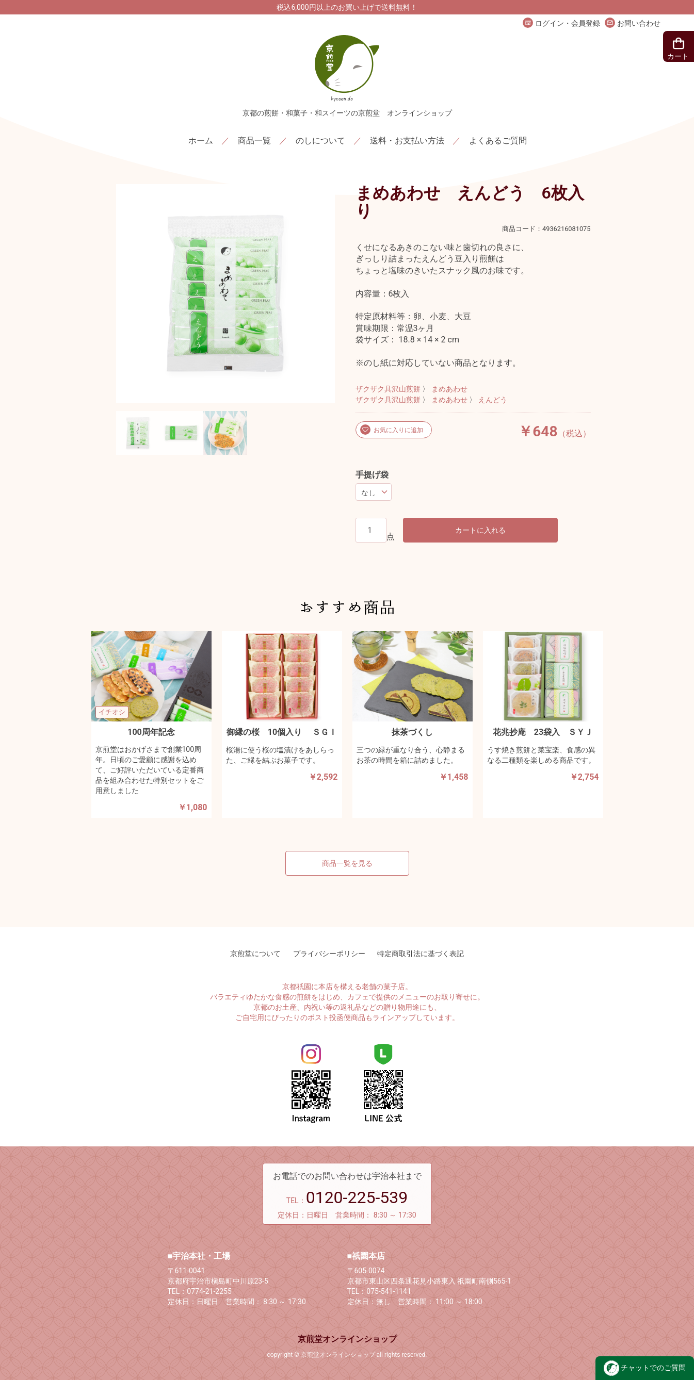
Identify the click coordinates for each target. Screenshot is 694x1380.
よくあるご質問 (498, 140)
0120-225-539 (357, 1197)
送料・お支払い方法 (407, 140)
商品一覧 (254, 140)
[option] (225, 293)
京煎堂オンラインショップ (347, 1339)
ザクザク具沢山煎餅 (388, 389)
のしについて (320, 140)
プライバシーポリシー (329, 953)
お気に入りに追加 (398, 430)
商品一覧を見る (347, 863)
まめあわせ (449, 389)
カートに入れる (480, 530)
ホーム (200, 140)
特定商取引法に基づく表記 (420, 953)
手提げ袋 (372, 475)
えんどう (492, 400)
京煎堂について (255, 953)
